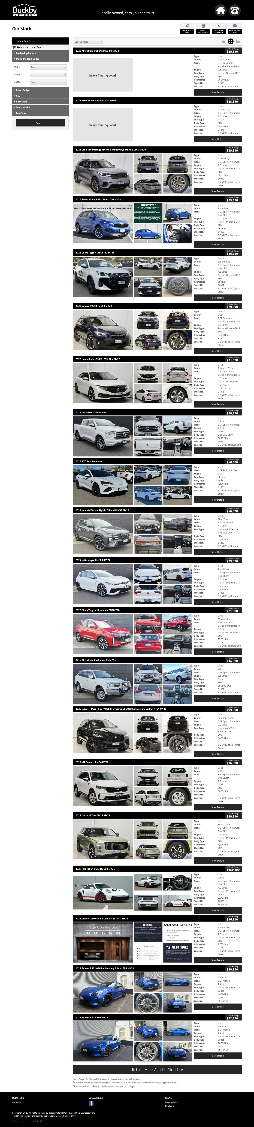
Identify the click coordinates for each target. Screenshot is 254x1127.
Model (17, 74)
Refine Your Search (25, 41)
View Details (217, 92)
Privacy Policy (171, 1102)
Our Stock (16, 1102)
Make (17, 67)
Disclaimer (170, 1106)
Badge (17, 82)
